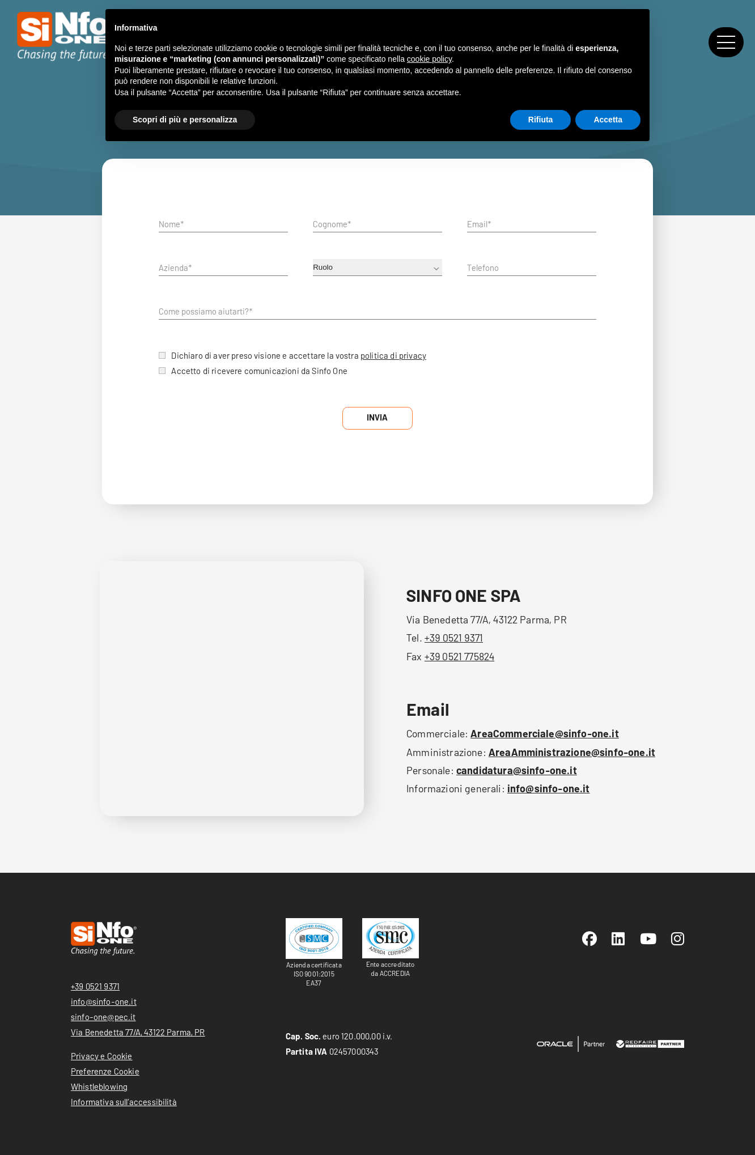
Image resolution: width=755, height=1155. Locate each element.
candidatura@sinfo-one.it (516, 770)
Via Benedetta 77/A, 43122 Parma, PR (138, 1032)
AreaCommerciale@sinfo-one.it (544, 733)
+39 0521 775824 (459, 656)
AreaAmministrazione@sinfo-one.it (572, 752)
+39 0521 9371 (454, 637)
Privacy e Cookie (102, 1056)
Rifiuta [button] (540, 119)
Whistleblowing (99, 1086)
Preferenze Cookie (105, 1071)
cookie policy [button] (429, 58)
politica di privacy (393, 355)
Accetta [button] (607, 119)
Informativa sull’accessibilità (124, 1102)
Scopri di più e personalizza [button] (185, 119)
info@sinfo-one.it (548, 788)
